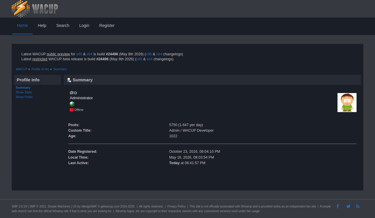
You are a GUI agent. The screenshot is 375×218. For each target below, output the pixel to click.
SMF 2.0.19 (19, 206)
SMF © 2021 (38, 206)
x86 (79, 54)
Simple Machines (59, 206)
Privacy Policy (176, 206)
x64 (89, 54)
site (198, 206)
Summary (23, 87)
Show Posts (24, 97)
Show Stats (24, 92)
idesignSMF (89, 206)
